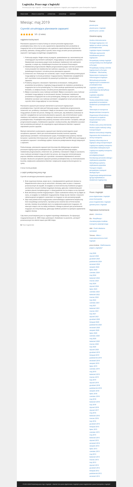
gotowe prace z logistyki (98, 204)
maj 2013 (93, 454)
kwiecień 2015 (95, 438)
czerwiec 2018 (95, 396)
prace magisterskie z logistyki (100, 202)
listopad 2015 (94, 427)
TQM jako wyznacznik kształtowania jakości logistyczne (97, 55)
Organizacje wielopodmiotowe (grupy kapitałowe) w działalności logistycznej (100, 177)
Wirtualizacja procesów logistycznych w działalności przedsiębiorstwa (99, 82)
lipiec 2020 (93, 333)
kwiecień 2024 (95, 278)
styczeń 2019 (94, 383)
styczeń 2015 (94, 440)
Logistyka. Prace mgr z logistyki (40, 4)
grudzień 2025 (95, 259)
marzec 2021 (94, 311)
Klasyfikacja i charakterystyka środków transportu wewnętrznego (99, 221)
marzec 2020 (94, 344)
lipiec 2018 (93, 394)
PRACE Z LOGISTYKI (38, 14)
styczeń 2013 (94, 465)
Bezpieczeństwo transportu (99, 112)
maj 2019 (93, 372)
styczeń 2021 (94, 316)
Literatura (98, 214)
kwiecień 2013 (95, 457)
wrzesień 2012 (95, 476)
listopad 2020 (94, 322)
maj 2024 (93, 275)
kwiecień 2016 (95, 416)
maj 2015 (93, 435)
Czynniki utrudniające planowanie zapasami (44, 28)
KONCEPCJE (62, 14)
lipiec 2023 (93, 289)
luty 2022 (93, 300)
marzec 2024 (94, 281)
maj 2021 (93, 305)
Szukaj (108, 186)
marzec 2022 (94, 297)
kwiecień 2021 (95, 308)
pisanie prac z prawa (97, 31)
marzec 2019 (94, 377)
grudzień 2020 (95, 319)
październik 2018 (96, 388)
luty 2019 (93, 380)
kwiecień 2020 (95, 341)
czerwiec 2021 (95, 303)
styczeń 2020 (94, 349)
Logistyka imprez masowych (100, 50)
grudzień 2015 (95, 424)
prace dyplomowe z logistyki (100, 196)
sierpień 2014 (94, 446)
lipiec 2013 (93, 449)
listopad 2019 (94, 355)
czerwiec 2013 (95, 451)
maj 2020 (93, 338)
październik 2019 (96, 358)
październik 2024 (96, 261)
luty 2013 (93, 462)
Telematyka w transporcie (99, 110)
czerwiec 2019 (95, 369)
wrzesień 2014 (95, 443)
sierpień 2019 (94, 363)
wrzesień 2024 (95, 264)
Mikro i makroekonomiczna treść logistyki (99, 238)
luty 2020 (93, 347)
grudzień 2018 (95, 385)
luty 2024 (93, 283)
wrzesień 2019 (95, 360)
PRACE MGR (24, 14)
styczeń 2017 (94, 410)
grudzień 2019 (95, 352)
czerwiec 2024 (95, 272)
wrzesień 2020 (95, 327)
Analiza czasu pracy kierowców (100, 125)
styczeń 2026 (94, 256)
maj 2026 (93, 253)
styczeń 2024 (94, 286)
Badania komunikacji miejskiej (100, 132)
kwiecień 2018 (95, 402)
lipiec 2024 (93, 270)
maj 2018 (93, 399)
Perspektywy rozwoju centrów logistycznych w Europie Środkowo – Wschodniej (100, 70)
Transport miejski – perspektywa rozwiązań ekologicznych (98, 170)
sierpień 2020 (94, 330)
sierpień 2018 (94, 391)
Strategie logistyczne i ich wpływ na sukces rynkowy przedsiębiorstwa (99, 45)
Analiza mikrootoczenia (98, 40)
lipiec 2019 (93, 366)
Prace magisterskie (28, 225)
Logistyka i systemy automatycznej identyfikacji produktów (99, 89)
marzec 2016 (94, 418)
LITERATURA (51, 14)
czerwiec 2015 (95, 432)
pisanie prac (94, 25)
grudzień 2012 (95, 468)
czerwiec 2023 (95, 292)
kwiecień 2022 (95, 294)
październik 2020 (96, 325)
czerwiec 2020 (95, 336)
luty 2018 (93, 405)
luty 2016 (93, 421)
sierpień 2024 (94, 267)
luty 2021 (93, 314)
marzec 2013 (94, 460)
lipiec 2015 (93, 429)
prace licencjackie (96, 199)
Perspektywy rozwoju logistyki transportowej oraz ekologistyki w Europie (101, 62)
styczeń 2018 (94, 407)
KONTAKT (73, 14)
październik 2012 (96, 473)
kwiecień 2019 (95, 374)
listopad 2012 (94, 471)
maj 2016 (93, 413)
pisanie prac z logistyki (98, 28)
